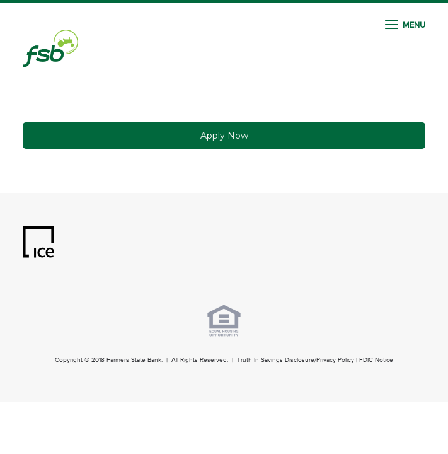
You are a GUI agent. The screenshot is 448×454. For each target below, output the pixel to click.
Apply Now (224, 135)
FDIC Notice (376, 360)
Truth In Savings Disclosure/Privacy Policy (295, 360)
